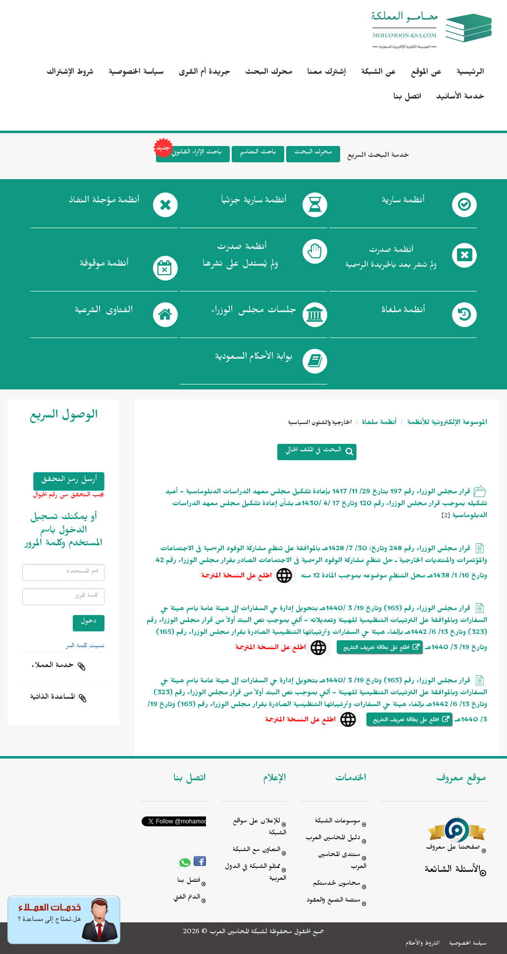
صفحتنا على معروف (453, 848)
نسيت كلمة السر (85, 647)
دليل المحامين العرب (332, 839)
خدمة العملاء (52, 666)
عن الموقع (426, 73)
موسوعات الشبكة (337, 822)
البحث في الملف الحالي (313, 451)
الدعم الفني (186, 898)
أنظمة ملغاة (378, 424)
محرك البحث (269, 73)
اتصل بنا (407, 98)
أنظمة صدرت (240, 258)
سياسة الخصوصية (136, 73)
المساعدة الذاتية (52, 698)
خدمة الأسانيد (460, 98)
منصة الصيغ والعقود (333, 901)
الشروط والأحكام (423, 944)
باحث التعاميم (258, 153)
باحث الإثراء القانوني (189, 154)
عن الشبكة (378, 73)
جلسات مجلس (254, 312)
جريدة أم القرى (204, 73)
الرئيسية (470, 73)
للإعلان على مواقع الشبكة (259, 828)
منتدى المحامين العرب (342, 862)
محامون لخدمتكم (336, 884)
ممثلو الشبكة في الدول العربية (255, 873)
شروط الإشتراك (70, 73)
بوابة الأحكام (254, 358)
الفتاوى (104, 312)
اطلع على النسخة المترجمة (236, 577)
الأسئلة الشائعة (452, 871)
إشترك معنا (326, 73)
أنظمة (403, 202)
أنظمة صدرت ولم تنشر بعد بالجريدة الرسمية (391, 259)
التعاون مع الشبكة (256, 851)
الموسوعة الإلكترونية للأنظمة (446, 424)
